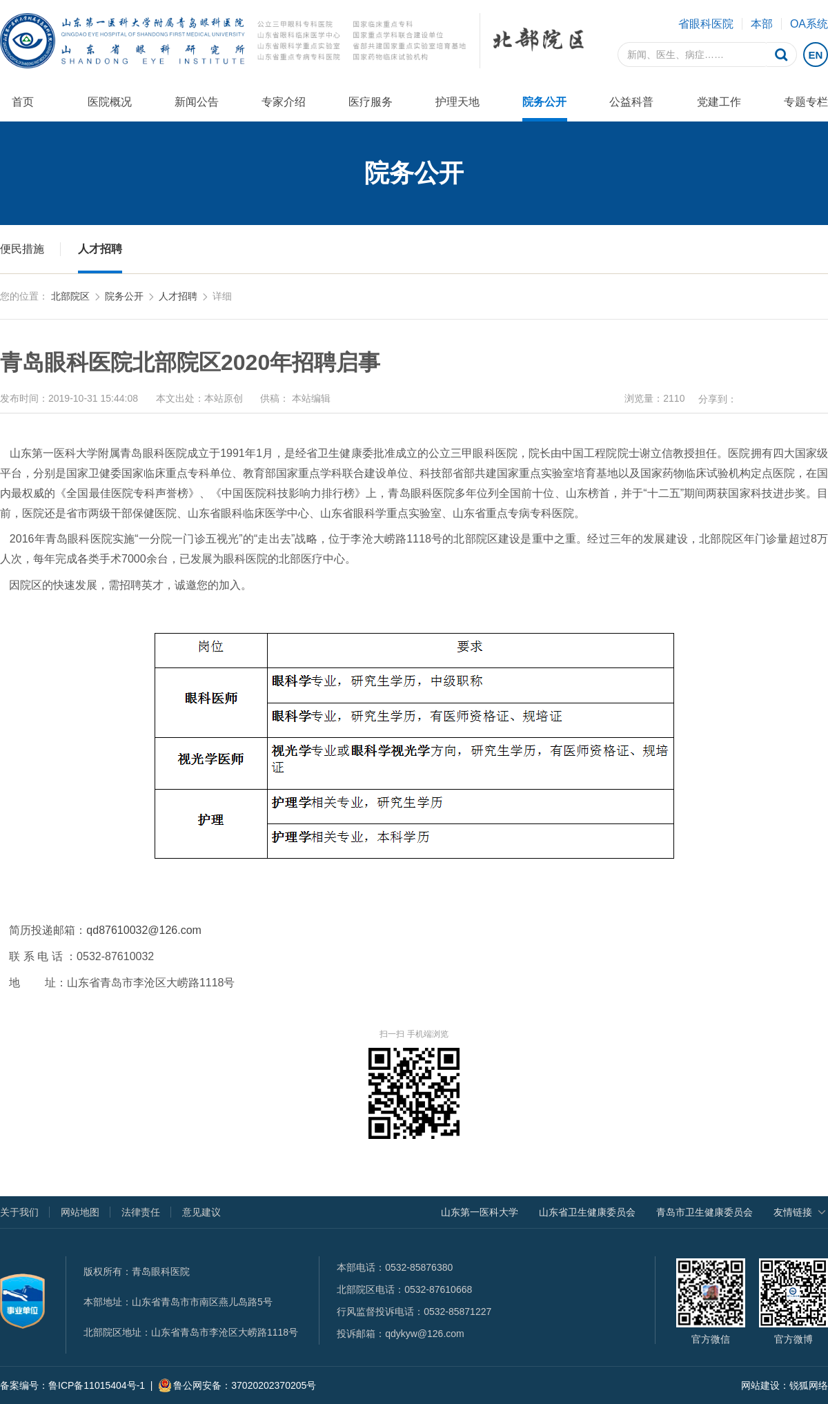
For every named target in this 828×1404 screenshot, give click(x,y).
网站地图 (80, 1212)
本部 (762, 24)
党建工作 (719, 102)
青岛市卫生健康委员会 (704, 1212)
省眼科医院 (705, 24)
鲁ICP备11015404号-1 (96, 1385)
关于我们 (19, 1212)
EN (816, 55)
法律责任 (140, 1212)
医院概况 (110, 102)
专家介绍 (284, 102)
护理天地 (457, 102)
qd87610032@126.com (143, 930)
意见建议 (201, 1212)
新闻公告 (197, 102)
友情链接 (792, 1212)
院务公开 (544, 102)
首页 (23, 102)
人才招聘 (100, 249)
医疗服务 (370, 102)
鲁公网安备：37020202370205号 (237, 1385)
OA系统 (809, 24)
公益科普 (631, 102)
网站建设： (765, 1385)
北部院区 (70, 296)
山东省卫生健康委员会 (587, 1212)
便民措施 (22, 249)
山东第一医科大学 (479, 1212)
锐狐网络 (808, 1385)
